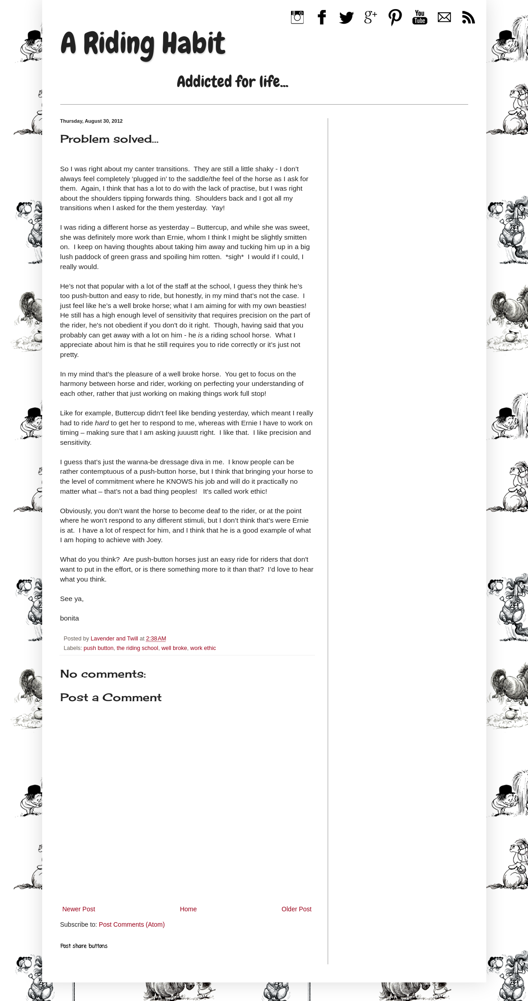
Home (188, 909)
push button (99, 648)
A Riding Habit (142, 43)
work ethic (203, 648)
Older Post (296, 909)
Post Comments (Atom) (132, 924)
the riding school (137, 648)
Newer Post (79, 909)
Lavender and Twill (115, 638)
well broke (174, 648)
